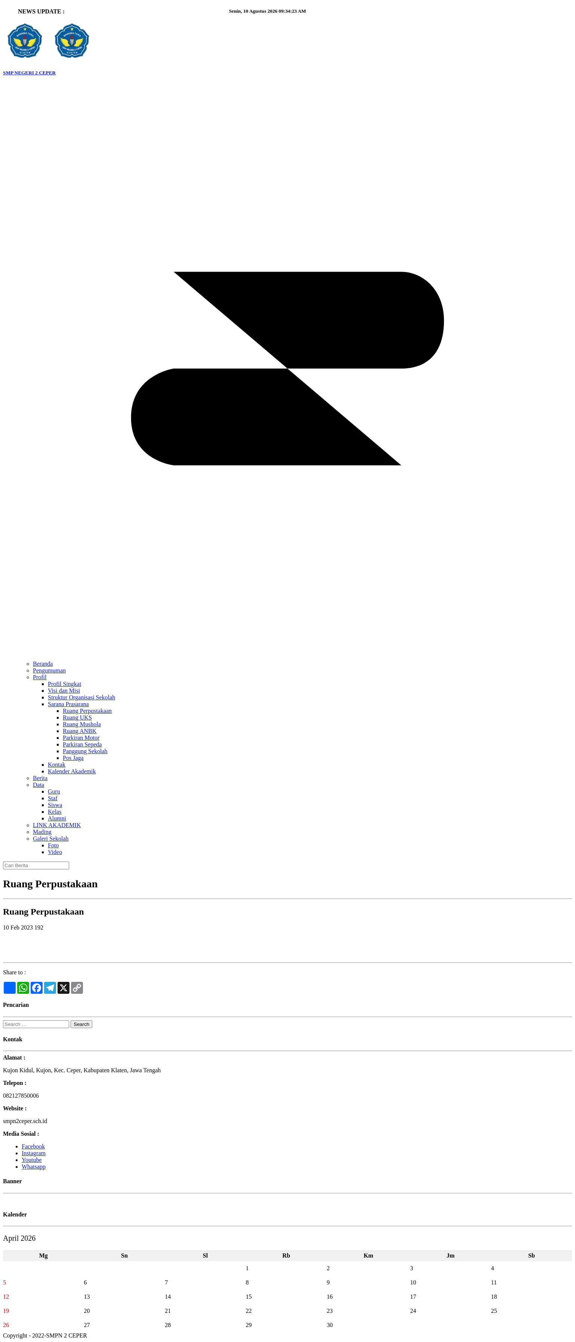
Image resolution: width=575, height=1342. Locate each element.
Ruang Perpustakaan (87, 711)
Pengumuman (49, 670)
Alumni (57, 818)
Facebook (33, 1146)
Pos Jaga (73, 758)
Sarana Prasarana (68, 704)
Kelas (54, 811)
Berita (40, 778)
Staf (53, 798)
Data (38, 785)
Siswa (55, 805)
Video (55, 852)
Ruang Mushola (82, 724)
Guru (54, 791)
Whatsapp (34, 1166)
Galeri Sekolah (51, 838)
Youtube (32, 1160)
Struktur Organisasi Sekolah (81, 697)
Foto (53, 845)
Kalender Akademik (72, 771)
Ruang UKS (77, 717)
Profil (39, 677)
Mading (42, 832)
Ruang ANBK (79, 731)
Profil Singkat (64, 684)
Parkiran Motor (81, 738)
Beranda (43, 664)
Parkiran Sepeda (82, 744)
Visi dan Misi (64, 690)
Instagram (34, 1153)
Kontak (56, 764)
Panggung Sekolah (85, 751)
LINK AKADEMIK (57, 825)
